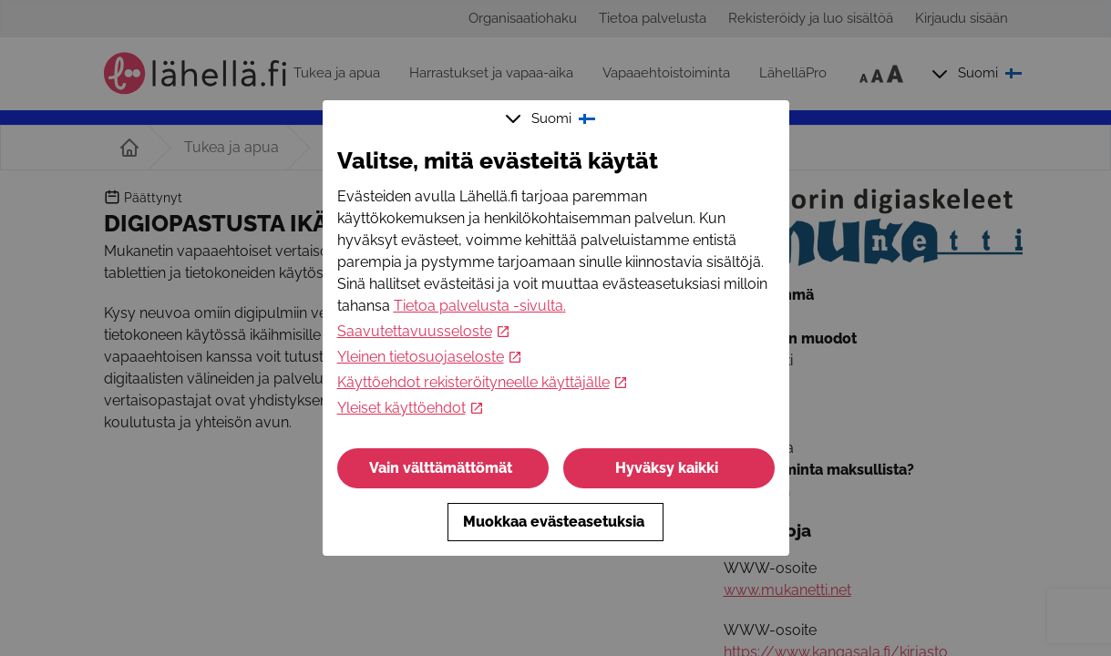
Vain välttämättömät (442, 468)
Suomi (552, 118)
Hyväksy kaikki (668, 468)
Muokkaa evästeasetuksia (555, 521)
